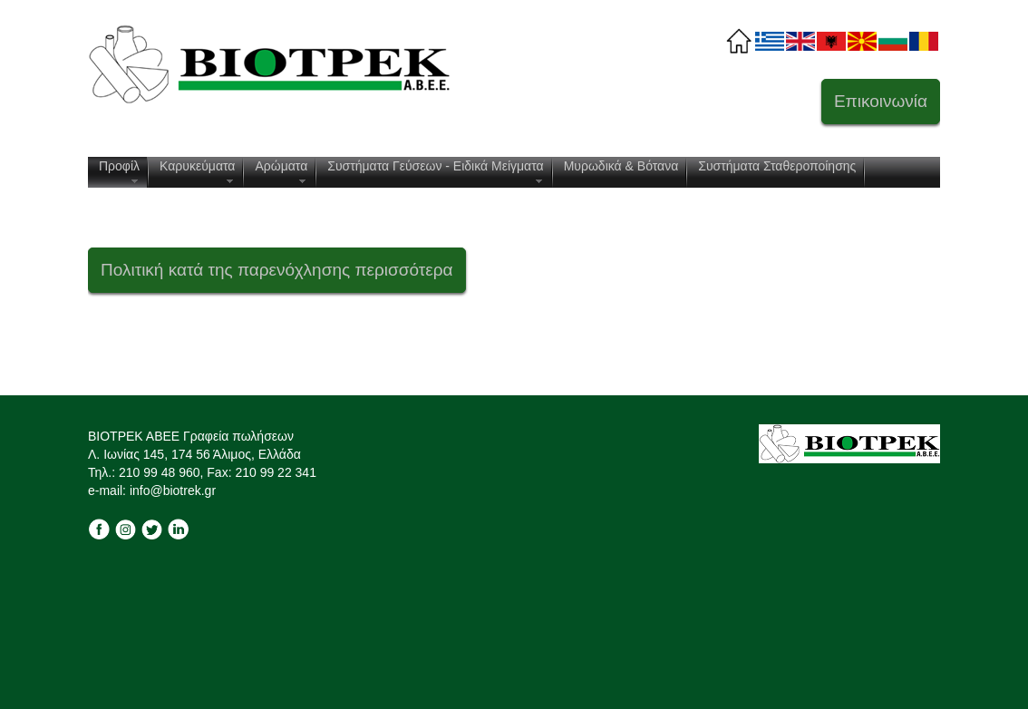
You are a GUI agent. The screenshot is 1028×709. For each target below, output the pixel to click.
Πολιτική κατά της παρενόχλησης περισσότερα (277, 269)
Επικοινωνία (880, 101)
